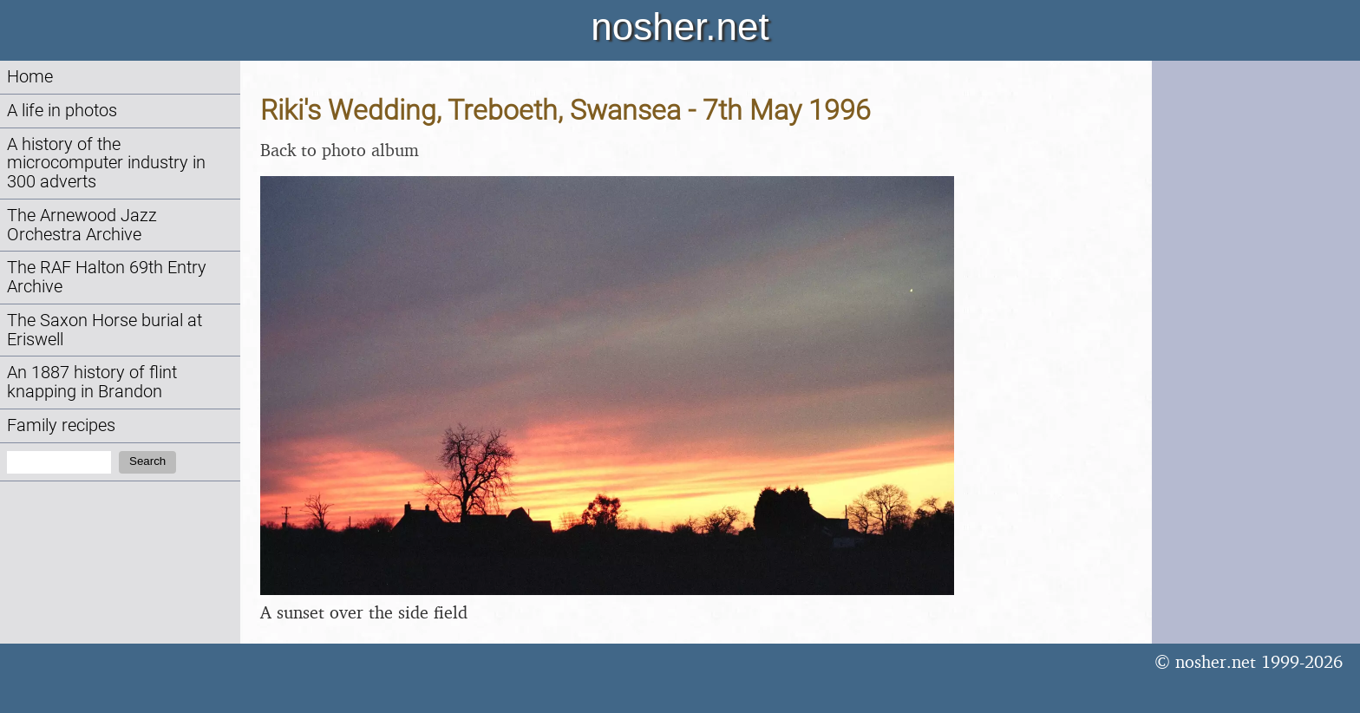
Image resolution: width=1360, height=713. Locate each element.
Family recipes (61, 425)
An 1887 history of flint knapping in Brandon (92, 382)
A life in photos (62, 111)
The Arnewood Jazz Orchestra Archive (82, 225)
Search (147, 461)
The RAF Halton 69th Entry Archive (106, 277)
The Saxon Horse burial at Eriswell (104, 330)
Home (30, 77)
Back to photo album (339, 149)
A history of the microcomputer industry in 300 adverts (106, 163)
